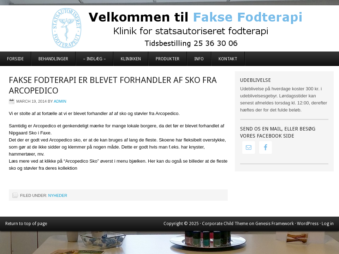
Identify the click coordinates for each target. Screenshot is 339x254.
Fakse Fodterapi (169, 28)
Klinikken (131, 58)
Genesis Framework (274, 223)
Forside (15, 58)
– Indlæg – (94, 58)
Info (199, 58)
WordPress (308, 223)
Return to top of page (26, 223)
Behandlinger (53, 58)
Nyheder (57, 195)
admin (60, 101)
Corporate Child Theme (225, 223)
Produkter (167, 58)
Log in (328, 223)
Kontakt (228, 58)
